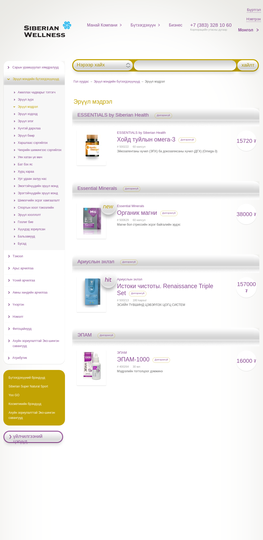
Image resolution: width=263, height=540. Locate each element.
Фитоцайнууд (22, 329)
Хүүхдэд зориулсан (31, 229)
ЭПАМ (122, 353)
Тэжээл (18, 256)
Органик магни (137, 212)
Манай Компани (102, 25)
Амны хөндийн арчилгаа (30, 292)
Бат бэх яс (25, 164)
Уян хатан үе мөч (30, 157)
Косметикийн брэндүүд (24, 404)
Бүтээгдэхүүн (143, 25)
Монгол (246, 30)
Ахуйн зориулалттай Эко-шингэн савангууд (36, 343)
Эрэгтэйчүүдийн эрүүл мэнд (38, 193)
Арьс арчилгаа (23, 268)
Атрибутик (19, 358)
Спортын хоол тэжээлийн (36, 207)
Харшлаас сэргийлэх (33, 143)
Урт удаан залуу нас (32, 179)
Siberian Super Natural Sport (28, 386)
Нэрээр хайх (91, 64)
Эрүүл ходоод (27, 114)
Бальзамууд (26, 236)
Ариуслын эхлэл (129, 279)
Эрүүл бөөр (26, 135)
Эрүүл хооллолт (29, 215)
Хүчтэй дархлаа (29, 128)
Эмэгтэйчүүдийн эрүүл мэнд (38, 186)
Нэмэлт (18, 316)
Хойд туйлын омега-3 (146, 139)
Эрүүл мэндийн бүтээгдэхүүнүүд (117, 81)
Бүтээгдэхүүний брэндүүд (26, 377)
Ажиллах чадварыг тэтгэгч (36, 92)
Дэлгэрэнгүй (163, 115)
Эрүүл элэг (25, 121)
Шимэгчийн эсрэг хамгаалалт (39, 200)
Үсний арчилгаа (24, 280)
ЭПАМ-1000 (133, 359)
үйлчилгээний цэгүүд (27, 439)
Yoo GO (13, 395)
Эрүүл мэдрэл (28, 107)
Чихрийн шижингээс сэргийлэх (39, 150)
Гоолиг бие (25, 222)
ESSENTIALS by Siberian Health (141, 133)
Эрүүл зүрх (26, 99)
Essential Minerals (130, 206)
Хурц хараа (26, 171)
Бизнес (176, 25)
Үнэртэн (18, 304)
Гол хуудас (81, 81)
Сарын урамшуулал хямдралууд (35, 67)
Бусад (22, 243)
